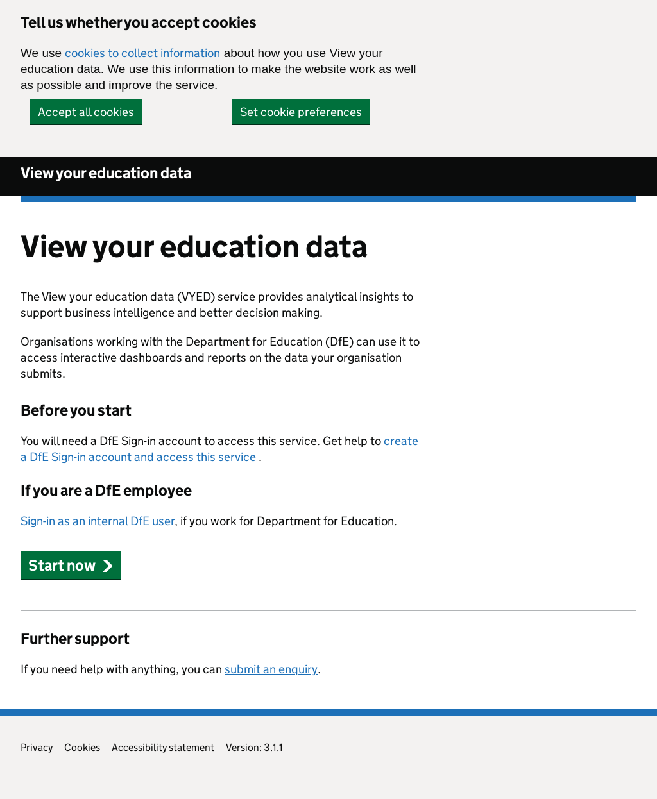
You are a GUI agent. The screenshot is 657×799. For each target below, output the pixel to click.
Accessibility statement (163, 747)
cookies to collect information (142, 53)
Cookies (82, 747)
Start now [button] (71, 565)
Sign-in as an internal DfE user (98, 521)
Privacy (37, 747)
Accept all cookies (86, 112)
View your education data (106, 173)
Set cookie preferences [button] (301, 112)
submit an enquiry (271, 669)
